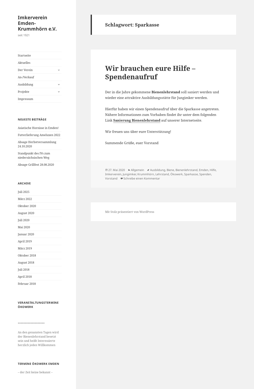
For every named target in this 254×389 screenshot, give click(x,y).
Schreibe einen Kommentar (141, 178)
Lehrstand (162, 174)
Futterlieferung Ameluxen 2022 (39, 135)
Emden (203, 170)
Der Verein (25, 70)
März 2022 (25, 199)
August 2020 (26, 213)
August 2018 (26, 262)
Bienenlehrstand (187, 170)
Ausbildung (25, 84)
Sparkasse (191, 174)
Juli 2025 (23, 192)
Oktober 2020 (27, 206)
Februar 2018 (27, 284)
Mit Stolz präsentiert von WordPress (129, 212)
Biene (170, 170)
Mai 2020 (24, 227)
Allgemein (137, 170)
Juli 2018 (23, 270)
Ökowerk (176, 174)
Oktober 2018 (27, 255)
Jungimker (129, 174)
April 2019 (25, 241)
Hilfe (213, 170)
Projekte (23, 92)
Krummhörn (145, 174)
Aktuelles (24, 63)
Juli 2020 (23, 220)
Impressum (25, 99)
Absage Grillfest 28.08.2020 (36, 165)
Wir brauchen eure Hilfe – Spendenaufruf (150, 72)
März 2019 (25, 248)
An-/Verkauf (26, 77)
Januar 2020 (26, 234)
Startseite (24, 55)
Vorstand (111, 178)
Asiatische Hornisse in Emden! (38, 128)
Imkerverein (113, 174)
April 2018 (25, 277)
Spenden (205, 174)
